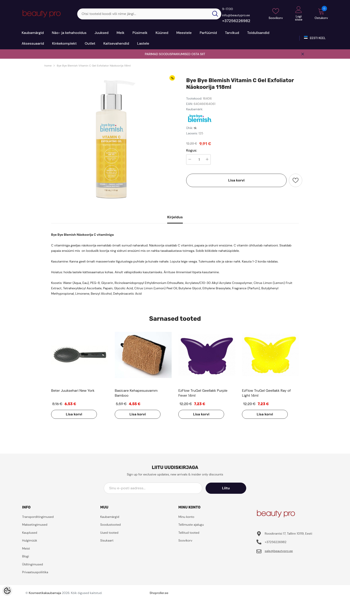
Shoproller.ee (159, 593)
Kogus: (191, 150)
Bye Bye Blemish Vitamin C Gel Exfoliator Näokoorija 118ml (94, 65)
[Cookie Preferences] (7, 591)
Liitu (226, 488)
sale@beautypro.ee (279, 551)
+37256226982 (236, 20)
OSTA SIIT (198, 54)
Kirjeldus (175, 217)
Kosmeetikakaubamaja (45, 593)
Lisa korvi (236, 180)
